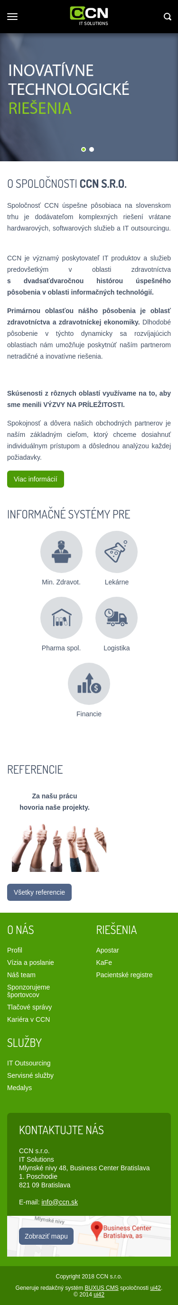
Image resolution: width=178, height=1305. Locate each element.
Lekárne (116, 554)
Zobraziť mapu (46, 1236)
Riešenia (116, 929)
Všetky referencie (39, 892)
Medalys (19, 1088)
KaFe (104, 962)
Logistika (116, 620)
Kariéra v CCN (28, 1019)
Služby (24, 1042)
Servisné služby (30, 1075)
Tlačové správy (29, 1007)
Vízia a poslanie (30, 962)
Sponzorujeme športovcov (28, 991)
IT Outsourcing (29, 1063)
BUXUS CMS (101, 1288)
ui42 (155, 1288)
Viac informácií (35, 479)
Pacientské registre (124, 975)
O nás (20, 929)
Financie (89, 686)
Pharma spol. (61, 620)
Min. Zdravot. (61, 554)
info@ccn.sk (59, 1202)
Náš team (21, 975)
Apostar (107, 950)
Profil (14, 950)
